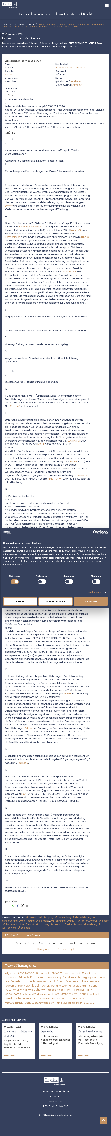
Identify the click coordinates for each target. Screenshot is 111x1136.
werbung (91, 924)
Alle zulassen (91, 601)
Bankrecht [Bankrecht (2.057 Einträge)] (42, 973)
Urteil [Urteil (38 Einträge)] (8, 998)
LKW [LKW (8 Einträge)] (28, 985)
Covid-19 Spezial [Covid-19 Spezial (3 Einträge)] (83, 973)
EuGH (72, 920)
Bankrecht (47, 1031)
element (42, 920)
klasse (104, 920)
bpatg (49, 917)
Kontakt (55, 1096)
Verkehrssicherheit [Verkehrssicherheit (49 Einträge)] (50, 998)
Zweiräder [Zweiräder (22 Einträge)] (89, 1003)
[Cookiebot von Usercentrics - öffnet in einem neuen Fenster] (95, 532)
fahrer (83, 920)
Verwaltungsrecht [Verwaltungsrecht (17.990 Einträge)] (18, 1003)
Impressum (55, 1101)
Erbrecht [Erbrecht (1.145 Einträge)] (24, 977)
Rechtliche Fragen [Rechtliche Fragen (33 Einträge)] (82, 989)
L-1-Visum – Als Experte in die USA (18, 1034)
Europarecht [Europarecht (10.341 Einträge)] (39, 977)
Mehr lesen (10, 1055)
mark (30, 924)
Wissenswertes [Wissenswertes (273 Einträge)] (41, 1003)
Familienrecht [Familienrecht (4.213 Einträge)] (72, 977)
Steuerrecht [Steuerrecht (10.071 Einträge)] (63, 994)
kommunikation (13, 924)
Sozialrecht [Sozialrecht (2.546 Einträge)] (12, 994)
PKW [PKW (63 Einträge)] (43, 989)
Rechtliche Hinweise (55, 1106)
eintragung (27, 920)
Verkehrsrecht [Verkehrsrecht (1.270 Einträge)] (31, 998)
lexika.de (6, 24)
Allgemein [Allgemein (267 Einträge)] (11, 973)
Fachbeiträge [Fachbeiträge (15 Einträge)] (55, 977)
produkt (57, 924)
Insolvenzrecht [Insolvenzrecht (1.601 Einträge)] (46, 981)
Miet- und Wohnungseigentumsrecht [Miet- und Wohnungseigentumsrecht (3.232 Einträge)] (72, 985)
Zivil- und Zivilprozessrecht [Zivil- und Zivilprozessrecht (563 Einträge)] (67, 1003)
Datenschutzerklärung (56, 1091)
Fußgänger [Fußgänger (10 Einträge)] (87, 977)
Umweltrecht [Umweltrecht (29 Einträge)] (93, 994)
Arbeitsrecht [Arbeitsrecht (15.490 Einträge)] (27, 973)
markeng (43, 924)
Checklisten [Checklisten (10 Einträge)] (69, 973)
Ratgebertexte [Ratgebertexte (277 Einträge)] (55, 989)
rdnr (68, 924)
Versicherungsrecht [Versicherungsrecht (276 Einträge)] (72, 998)
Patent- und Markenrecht (23, 24)
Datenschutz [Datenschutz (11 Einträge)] (11, 977)
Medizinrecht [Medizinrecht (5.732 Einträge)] (39, 986)
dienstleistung (82, 917)
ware (78, 924)
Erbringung (58, 920)
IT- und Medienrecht (90, 1031)
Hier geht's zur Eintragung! (55, 949)
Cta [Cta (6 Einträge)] (94, 973)
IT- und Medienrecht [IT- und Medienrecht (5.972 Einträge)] (69, 981)
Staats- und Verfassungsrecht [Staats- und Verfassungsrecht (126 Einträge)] (37, 994)
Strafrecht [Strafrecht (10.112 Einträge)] (79, 994)
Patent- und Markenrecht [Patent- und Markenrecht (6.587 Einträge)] (22, 990)
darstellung (63, 917)
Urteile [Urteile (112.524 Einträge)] (16, 998)
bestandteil (34, 917)
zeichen (24, 927)
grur (93, 920)
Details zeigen (94, 592)
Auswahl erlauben (55, 601)
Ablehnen (20, 601)
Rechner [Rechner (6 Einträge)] (68, 990)
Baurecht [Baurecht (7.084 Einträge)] (56, 973)
